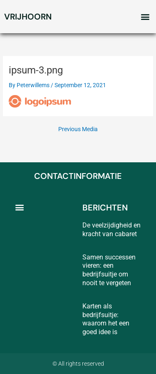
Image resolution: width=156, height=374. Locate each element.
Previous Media (78, 129)
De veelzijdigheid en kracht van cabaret (111, 229)
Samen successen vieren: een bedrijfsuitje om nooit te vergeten (109, 270)
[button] (145, 17)
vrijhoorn (28, 16)
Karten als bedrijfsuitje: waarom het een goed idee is (105, 319)
